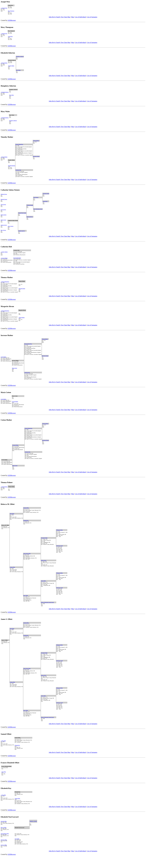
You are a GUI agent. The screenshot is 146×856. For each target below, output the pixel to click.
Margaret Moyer (30, 216)
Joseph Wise (10, 36)
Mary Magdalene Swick (37, 208)
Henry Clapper (10, 226)
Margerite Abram (36, 156)
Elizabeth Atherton (11, 165)
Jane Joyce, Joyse (59, 545)
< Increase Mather (4, 258)
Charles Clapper (4, 225)
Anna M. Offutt (4, 821)
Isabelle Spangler (21, 230)
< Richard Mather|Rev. (5, 281)
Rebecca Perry (43, 560)
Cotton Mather (3, 356)
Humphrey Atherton (20, 56)
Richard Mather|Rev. (19, 144)
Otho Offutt (12, 513)
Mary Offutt (25, 595)
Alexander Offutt (44, 537)
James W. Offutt (4, 839)
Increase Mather (15, 401)
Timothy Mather (11, 65)
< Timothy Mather (4, 251)
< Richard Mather (4, 62)
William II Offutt (59, 530)
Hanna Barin (45, 201)
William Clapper (4, 194)
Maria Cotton (14, 368)
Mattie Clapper (3, 214)
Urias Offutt (17, 838)
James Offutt (43, 580)
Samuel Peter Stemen (22, 212)
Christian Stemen (46, 193)
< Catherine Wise (4, 8)
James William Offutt (5, 833)
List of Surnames (92, 17)
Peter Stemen (35, 197)
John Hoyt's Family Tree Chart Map (59, 17)
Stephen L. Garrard (33, 821)
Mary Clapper (3, 230)
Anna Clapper (3, 204)
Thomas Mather (36, 140)
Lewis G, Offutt (4, 844)
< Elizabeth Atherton (4, 92)
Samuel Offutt (26, 507)
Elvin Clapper (3, 209)
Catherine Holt (18, 170)
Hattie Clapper (3, 219)
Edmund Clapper (4, 199)
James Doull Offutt (26, 553)
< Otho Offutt (3, 740)
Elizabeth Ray (26, 520)
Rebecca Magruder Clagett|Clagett (47, 602)
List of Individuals (80, 17)
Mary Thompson (11, 10)
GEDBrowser (12, 20)
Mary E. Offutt (3, 827)
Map (72, 17)
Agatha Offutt (12, 567)
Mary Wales (18, 70)
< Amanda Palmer (4, 486)
